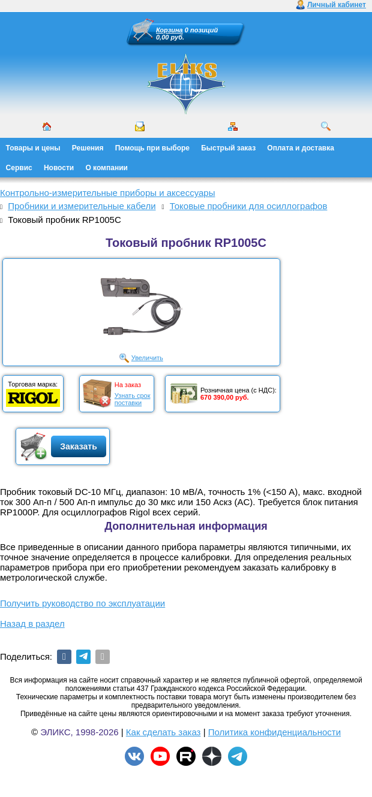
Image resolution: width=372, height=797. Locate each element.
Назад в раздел (32, 623)
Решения (88, 148)
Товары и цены (33, 148)
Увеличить (147, 357)
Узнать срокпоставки (133, 399)
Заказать (78, 446)
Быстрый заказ (228, 148)
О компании (106, 168)
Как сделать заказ (163, 732)
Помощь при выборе (152, 148)
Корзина (169, 30)
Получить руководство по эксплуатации (82, 603)
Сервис (19, 168)
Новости (59, 168)
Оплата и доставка (300, 148)
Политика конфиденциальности (274, 732)
